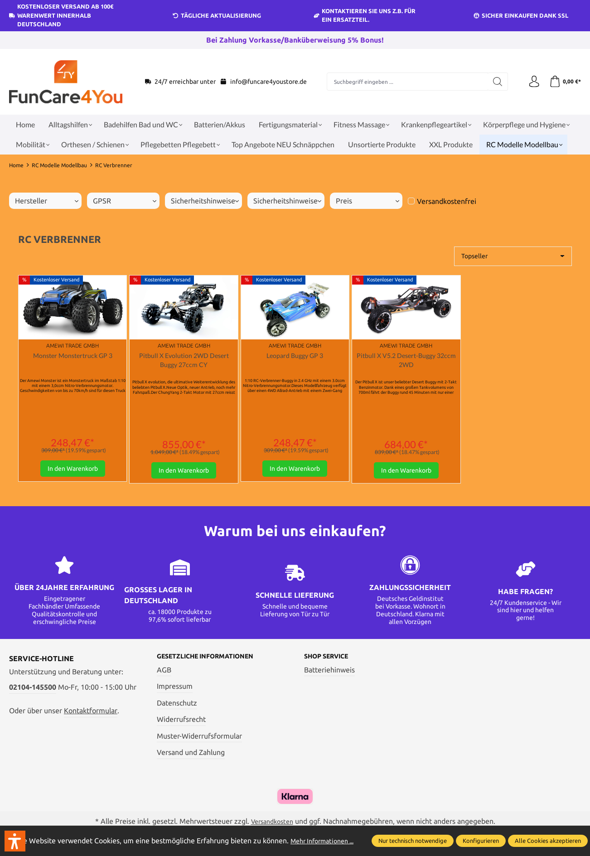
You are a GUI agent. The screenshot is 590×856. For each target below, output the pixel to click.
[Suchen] (496, 82)
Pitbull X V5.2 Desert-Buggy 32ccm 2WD (406, 361)
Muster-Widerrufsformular (199, 739)
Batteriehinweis (329, 672)
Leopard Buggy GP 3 (295, 356)
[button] (15, 841)
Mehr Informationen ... (45, 841)
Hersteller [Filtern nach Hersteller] (46, 201)
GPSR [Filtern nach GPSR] (124, 201)
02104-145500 (32, 689)
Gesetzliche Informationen (213, 659)
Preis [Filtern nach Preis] (367, 201)
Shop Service (330, 659)
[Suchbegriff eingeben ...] (405, 82)
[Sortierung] (513, 256)
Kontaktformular (90, 713)
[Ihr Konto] (531, 81)
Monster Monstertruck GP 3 (72, 356)
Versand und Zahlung (191, 755)
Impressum (175, 689)
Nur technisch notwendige (412, 836)
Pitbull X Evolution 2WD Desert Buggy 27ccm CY (183, 361)
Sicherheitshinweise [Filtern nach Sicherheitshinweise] (205, 201)
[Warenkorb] (564, 81)
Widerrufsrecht (181, 722)
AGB (164, 672)
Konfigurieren (481, 836)
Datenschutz (177, 706)
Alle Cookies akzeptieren (548, 836)
